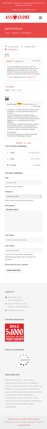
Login (29, 143)
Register (19, 143)
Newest (13, 90)
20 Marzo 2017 (31, 77)
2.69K (19, 103)
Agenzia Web (24, 425)
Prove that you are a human (16, 265)
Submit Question (13, 270)
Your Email (9, 246)
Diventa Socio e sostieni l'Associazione (23, 419)
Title (7, 178)
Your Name (9, 235)
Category (9, 192)
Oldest (19, 90)
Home (7, 33)
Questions (15, 33)
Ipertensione (13, 50)
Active (7, 90)
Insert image (12, 209)
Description (10, 206)
